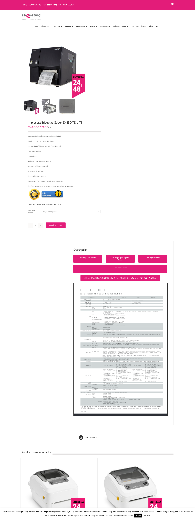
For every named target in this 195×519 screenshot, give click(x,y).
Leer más (146, 515)
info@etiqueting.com (52, 5)
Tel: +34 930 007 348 (31, 5)
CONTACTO (68, 5)
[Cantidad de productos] (35, 225)
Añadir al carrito (55, 225)
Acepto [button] (138, 515)
